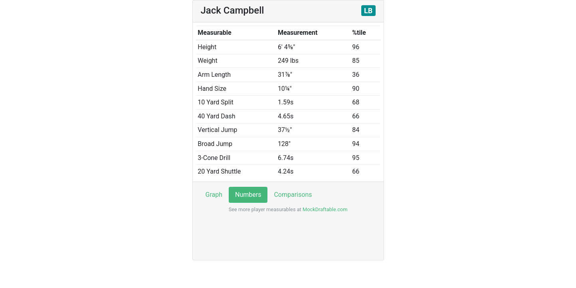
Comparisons (293, 194)
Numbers (248, 194)
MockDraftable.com (324, 209)
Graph (214, 194)
